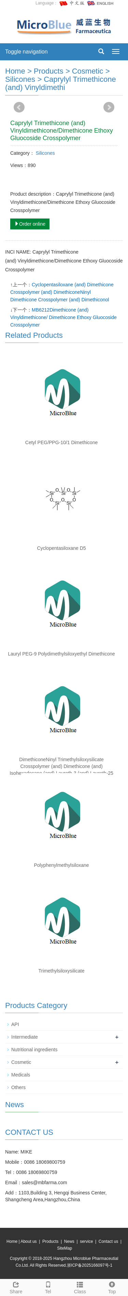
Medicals (20, 1075)
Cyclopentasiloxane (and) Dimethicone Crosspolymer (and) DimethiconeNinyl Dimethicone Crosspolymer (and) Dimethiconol (62, 292)
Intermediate (24, 1037)
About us (28, 1241)
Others (18, 1087)
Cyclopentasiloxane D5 (61, 548)
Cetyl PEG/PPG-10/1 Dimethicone (61, 442)
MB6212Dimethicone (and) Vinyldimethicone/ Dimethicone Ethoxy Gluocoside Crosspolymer (63, 317)
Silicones (20, 79)
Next (108, 107)
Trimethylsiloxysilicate (62, 971)
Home (15, 71)
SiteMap (64, 1248)
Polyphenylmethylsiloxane (61, 865)
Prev (19, 107)
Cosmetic (87, 71)
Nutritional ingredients (34, 1049)
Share (16, 1286)
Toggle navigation (26, 52)
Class (80, 1286)
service (86, 1241)
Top (112, 1286)
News (69, 1241)
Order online (29, 224)
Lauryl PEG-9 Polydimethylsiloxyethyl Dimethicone (61, 654)
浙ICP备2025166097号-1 (89, 1265)
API (15, 1024)
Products (48, 71)
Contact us (108, 1241)
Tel (48, 1286)
